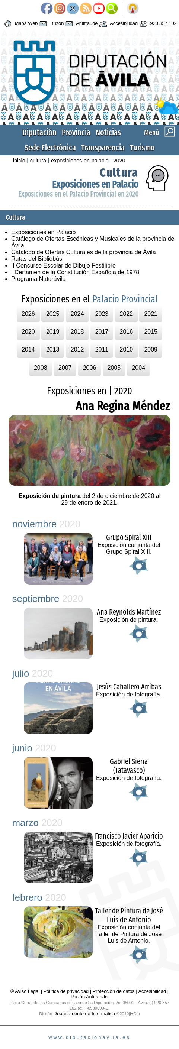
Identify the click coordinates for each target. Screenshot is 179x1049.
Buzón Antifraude (89, 997)
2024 (77, 314)
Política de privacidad (66, 991)
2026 (28, 314)
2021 (150, 314)
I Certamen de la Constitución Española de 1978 (75, 272)
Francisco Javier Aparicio (129, 836)
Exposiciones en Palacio (95, 184)
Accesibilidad (118, 23)
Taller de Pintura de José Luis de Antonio (129, 915)
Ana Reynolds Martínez (129, 612)
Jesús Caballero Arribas (129, 686)
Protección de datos (114, 991)
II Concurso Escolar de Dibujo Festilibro (63, 265)
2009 (150, 349)
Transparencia (103, 148)
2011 (102, 349)
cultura (38, 160)
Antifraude (81, 23)
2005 (114, 368)
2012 (77, 349)
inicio (19, 160)
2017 (102, 331)
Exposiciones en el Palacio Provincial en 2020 (78, 194)
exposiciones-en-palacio (79, 160)
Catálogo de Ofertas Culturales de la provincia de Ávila (83, 252)
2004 (138, 368)
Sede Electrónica (50, 148)
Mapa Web (20, 23)
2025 (53, 314)
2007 (65, 368)
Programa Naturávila (38, 279)
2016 (126, 331)
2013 (53, 349)
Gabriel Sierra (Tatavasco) (129, 766)
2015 (150, 331)
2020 (119, 160)
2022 (126, 314)
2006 (89, 368)
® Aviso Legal (25, 991)
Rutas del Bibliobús (36, 259)
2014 (28, 349)
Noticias (108, 132)
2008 (40, 368)
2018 (77, 331)
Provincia (76, 132)
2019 (53, 331)
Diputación (39, 132)
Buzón (51, 23)
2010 (126, 349)
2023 (102, 314)
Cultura (119, 172)
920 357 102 (157, 23)
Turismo (142, 148)
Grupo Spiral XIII (128, 537)
